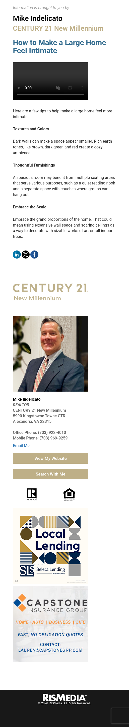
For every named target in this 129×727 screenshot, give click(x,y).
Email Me (21, 445)
